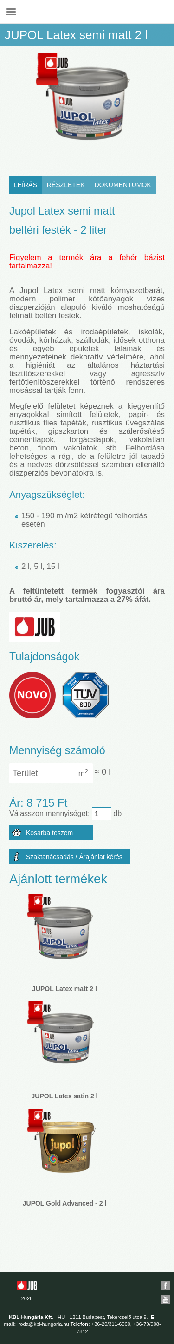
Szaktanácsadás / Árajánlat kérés (74, 857)
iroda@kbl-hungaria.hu (43, 1324)
